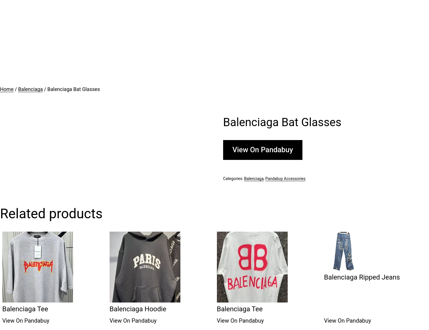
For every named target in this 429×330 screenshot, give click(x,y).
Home (7, 89)
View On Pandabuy (262, 149)
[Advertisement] (215, 42)
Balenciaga (30, 89)
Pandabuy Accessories (285, 178)
